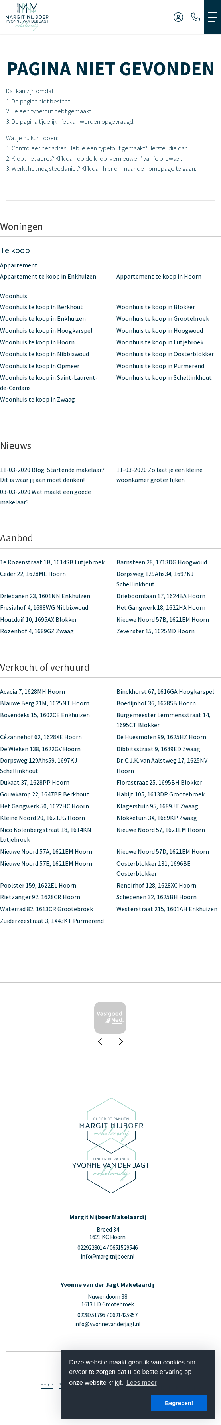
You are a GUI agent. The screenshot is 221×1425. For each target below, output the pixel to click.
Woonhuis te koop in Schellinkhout (164, 377)
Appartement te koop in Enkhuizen (48, 276)
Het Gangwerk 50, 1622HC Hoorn (44, 806)
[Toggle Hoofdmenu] (212, 17)
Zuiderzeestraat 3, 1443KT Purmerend (52, 921)
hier (108, 168)
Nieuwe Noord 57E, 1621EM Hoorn (46, 863)
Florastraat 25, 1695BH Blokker (159, 782)
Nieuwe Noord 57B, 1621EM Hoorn (162, 619)
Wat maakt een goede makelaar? (45, 497)
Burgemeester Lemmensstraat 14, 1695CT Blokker (163, 720)
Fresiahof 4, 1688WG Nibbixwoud (44, 607)
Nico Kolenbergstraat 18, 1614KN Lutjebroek (45, 835)
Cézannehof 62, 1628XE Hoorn (41, 737)
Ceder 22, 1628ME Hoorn (33, 574)
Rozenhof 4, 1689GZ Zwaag (37, 631)
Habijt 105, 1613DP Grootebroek (160, 794)
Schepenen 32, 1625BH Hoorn (156, 897)
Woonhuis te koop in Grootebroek (162, 318)
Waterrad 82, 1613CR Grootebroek (46, 909)
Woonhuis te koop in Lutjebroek (159, 342)
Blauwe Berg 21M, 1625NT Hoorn (44, 703)
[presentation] (101, 1042)
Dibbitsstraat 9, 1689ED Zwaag (158, 749)
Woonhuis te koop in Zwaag (37, 399)
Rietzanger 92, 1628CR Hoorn (40, 897)
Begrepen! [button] (179, 1403)
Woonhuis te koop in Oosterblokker (165, 354)
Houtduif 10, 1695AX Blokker (38, 619)
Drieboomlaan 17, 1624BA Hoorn (160, 596)
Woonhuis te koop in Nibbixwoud (44, 354)
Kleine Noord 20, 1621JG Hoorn (42, 818)
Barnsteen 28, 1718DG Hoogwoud (161, 562)
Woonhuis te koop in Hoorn (37, 342)
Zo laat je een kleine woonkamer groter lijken (159, 475)
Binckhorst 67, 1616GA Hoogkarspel (165, 691)
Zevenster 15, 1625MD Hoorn (155, 631)
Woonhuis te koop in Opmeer (39, 366)
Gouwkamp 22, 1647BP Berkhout (44, 794)
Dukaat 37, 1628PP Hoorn (34, 782)
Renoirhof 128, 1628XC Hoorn (156, 885)
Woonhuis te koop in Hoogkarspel (46, 330)
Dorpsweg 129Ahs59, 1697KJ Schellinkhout (38, 765)
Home (47, 1384)
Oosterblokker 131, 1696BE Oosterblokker (153, 868)
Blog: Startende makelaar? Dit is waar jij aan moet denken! (52, 475)
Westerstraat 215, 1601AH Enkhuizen (166, 909)
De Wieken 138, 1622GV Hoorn (40, 749)
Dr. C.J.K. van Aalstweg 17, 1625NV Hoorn (161, 765)
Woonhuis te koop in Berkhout (41, 307)
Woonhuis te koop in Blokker (155, 307)
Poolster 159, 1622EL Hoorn (38, 885)
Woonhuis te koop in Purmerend (160, 366)
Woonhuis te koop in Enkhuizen (43, 318)
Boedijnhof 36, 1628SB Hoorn (156, 703)
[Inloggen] (178, 17)
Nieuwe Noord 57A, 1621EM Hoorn (46, 851)
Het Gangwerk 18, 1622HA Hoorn (160, 607)
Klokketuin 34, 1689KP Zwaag (156, 818)
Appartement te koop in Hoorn (158, 276)
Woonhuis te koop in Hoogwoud (159, 330)
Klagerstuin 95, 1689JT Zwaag (157, 806)
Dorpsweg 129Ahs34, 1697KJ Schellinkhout (155, 579)
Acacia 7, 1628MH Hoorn (32, 691)
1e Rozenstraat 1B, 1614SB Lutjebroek (52, 562)
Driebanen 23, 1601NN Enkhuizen (45, 596)
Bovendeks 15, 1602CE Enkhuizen (45, 715)
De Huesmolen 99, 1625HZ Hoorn (161, 737)
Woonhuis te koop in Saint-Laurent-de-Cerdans (49, 382)
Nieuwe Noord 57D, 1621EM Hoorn (162, 851)
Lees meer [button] (141, 1382)
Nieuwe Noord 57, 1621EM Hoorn (160, 830)
